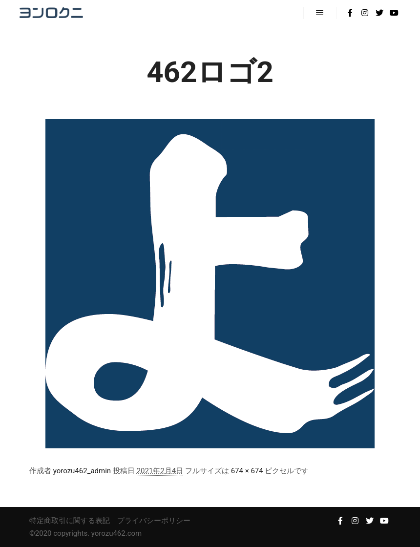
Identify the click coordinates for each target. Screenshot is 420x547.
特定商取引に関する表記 (69, 520)
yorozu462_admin (82, 470)
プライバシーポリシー (153, 520)
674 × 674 (247, 470)
